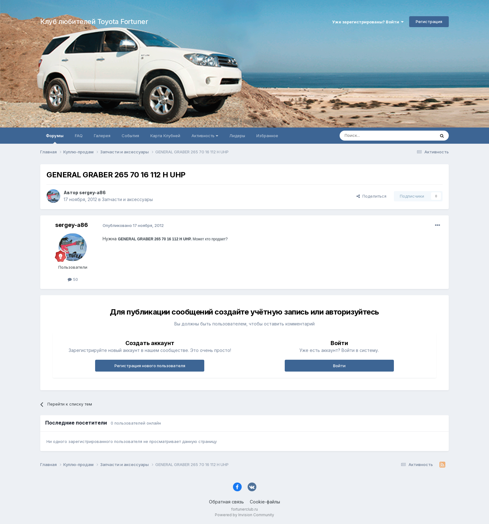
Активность (204, 135)
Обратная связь (226, 501)
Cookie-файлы (265, 501)
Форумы (55, 138)
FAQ (79, 135)
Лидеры (237, 135)
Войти (339, 365)
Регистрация (429, 21)
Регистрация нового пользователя (149, 365)
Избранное (267, 135)
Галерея (102, 135)
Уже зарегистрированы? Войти (368, 21)
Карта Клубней (165, 135)
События (130, 135)
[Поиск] (373, 136)
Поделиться (371, 196)
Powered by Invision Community (244, 514)
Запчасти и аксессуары (127, 199)
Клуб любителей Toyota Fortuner (94, 21)
